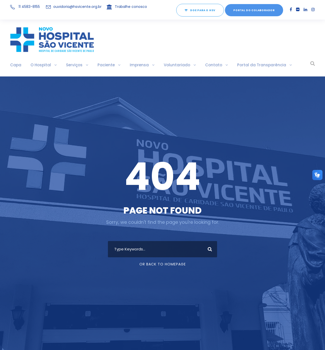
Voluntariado (161, 65)
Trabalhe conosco (124, 7)
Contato (194, 65)
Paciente (98, 65)
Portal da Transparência (236, 65)
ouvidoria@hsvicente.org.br (75, 7)
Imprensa (129, 65)
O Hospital (37, 65)
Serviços (68, 65)
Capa (14, 65)
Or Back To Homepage (163, 264)
